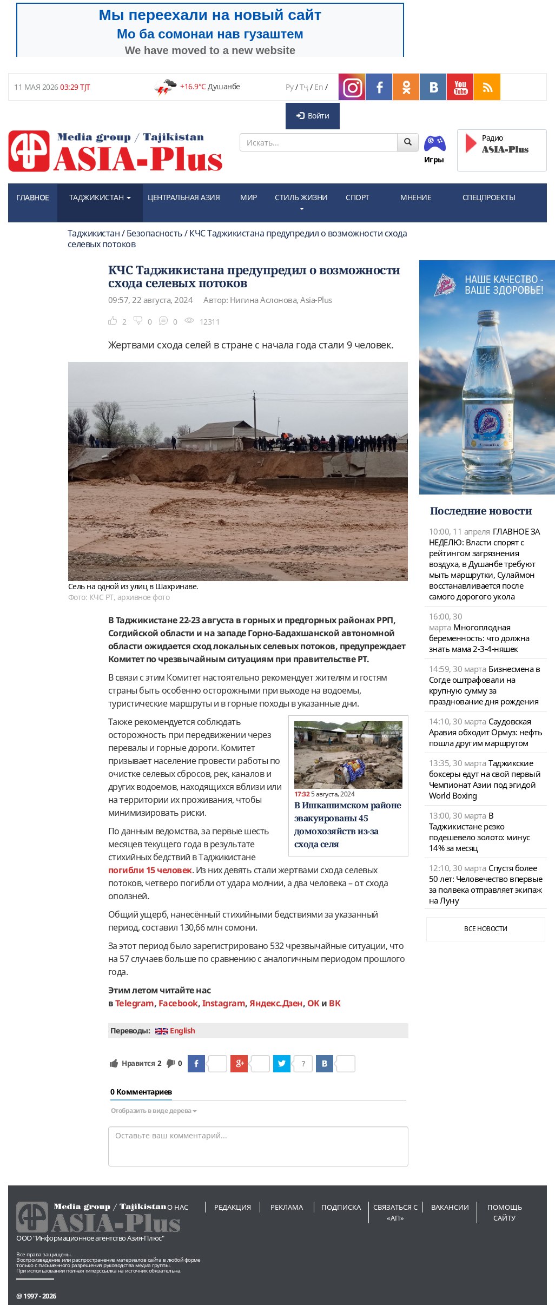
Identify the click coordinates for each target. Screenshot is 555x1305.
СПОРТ (357, 197)
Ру (289, 87)
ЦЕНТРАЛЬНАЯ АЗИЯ (184, 197)
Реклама (286, 1207)
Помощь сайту (504, 1212)
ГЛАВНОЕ (32, 197)
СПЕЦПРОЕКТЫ (489, 197)
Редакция (232, 1207)
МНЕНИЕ (415, 197)
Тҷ (304, 87)
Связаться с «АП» (395, 1212)
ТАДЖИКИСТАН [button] (100, 197)
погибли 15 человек (150, 870)
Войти (312, 115)
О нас (177, 1207)
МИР (248, 197)
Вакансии (450, 1207)
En (318, 87)
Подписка (341, 1207)
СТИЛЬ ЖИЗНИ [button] (301, 201)
